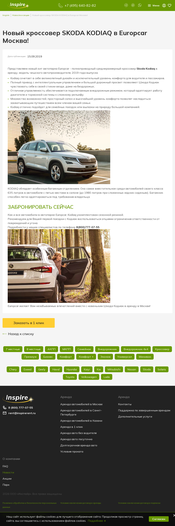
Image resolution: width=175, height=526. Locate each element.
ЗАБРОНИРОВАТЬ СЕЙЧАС (42, 207)
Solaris (162, 369)
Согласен (158, 519)
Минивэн (145, 356)
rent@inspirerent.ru (22, 413)
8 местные (34, 349)
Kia (99, 369)
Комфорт (66, 356)
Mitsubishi (113, 369)
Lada (107, 377)
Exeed (27, 369)
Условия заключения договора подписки (139, 503)
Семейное (84, 349)
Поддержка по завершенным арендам (144, 410)
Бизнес (48, 356)
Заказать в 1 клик (28, 323)
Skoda (147, 369)
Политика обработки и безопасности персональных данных (30, 505)
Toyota (69, 377)
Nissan (131, 369)
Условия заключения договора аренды (80, 503)
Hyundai (71, 369)
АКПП (52, 349)
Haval (56, 369)
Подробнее (97, 520)
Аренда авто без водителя (78, 433)
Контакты (124, 404)
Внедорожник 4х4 (136, 349)
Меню (152, 5)
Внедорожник (107, 349)
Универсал (124, 356)
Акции (7, 478)
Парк (6, 484)
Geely (41, 369)
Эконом (105, 356)
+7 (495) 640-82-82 (79, 5)
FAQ (5, 466)
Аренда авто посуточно (76, 439)
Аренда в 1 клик (71, 426)
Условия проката (71, 451)
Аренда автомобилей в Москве (81, 404)
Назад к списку (18, 334)
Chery (13, 369)
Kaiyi (87, 369)
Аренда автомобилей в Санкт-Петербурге (81, 412)
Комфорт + (86, 356)
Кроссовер (162, 349)
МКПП (66, 349)
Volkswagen (89, 377)
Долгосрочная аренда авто (78, 445)
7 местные (13, 349)
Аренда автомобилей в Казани (81, 420)
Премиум (30, 356)
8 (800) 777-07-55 (20, 407)
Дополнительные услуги (135, 416)
